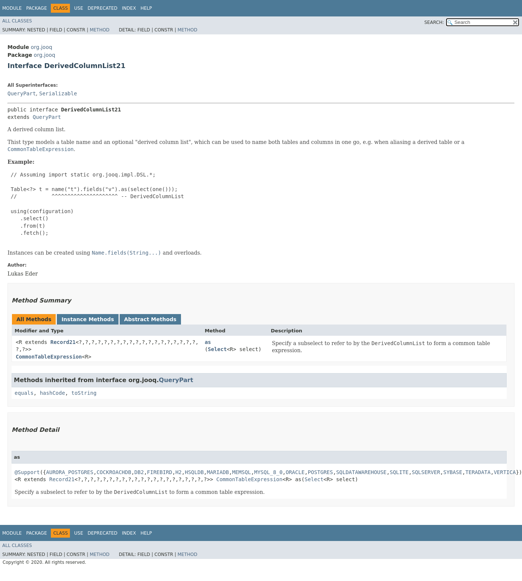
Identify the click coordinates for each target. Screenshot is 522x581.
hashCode (52, 393)
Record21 (63, 342)
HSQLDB (194, 472)
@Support (27, 472)
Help (146, 8)
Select (217, 349)
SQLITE (399, 472)
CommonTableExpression (49, 357)
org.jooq (41, 47)
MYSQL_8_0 (268, 472)
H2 (178, 472)
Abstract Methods (150, 319)
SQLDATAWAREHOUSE (361, 472)
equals (24, 393)
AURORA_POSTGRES (69, 472)
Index (129, 8)
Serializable (58, 93)
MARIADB (218, 472)
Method (100, 30)
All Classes (17, 21)
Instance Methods (87, 319)
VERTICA (505, 472)
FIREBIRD (159, 472)
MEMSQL (241, 472)
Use (78, 8)
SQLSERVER (426, 472)
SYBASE (453, 472)
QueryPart (21, 93)
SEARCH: (434, 22)
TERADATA (478, 472)
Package (36, 8)
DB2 (139, 472)
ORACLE (295, 472)
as (208, 342)
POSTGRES (320, 472)
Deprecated (102, 8)
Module (12, 8)
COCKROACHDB (113, 472)
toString (83, 393)
